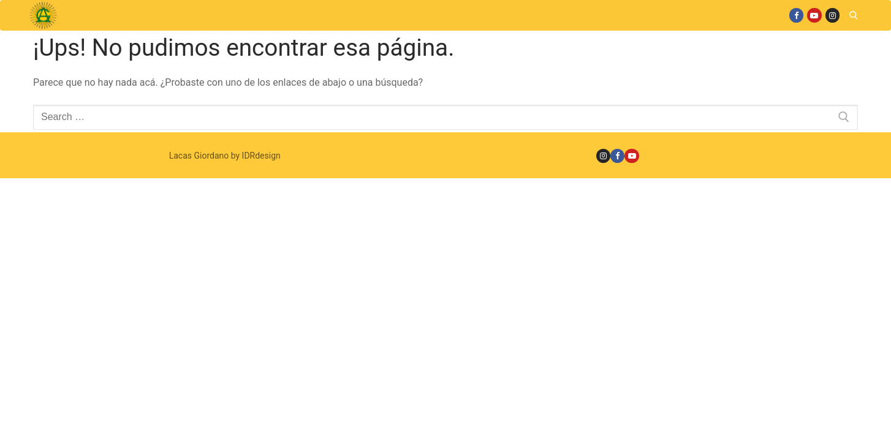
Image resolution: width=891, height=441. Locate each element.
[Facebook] (796, 15)
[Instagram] (832, 15)
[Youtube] (814, 15)
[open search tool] (853, 15)
